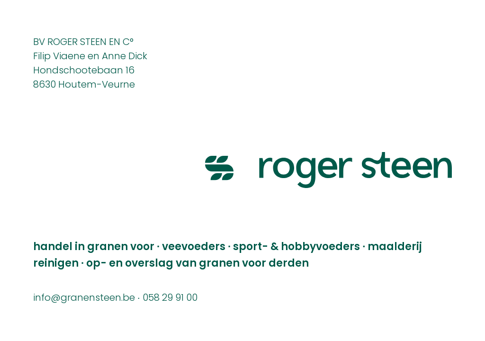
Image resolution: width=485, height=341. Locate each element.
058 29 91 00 (170, 298)
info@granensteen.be (84, 298)
